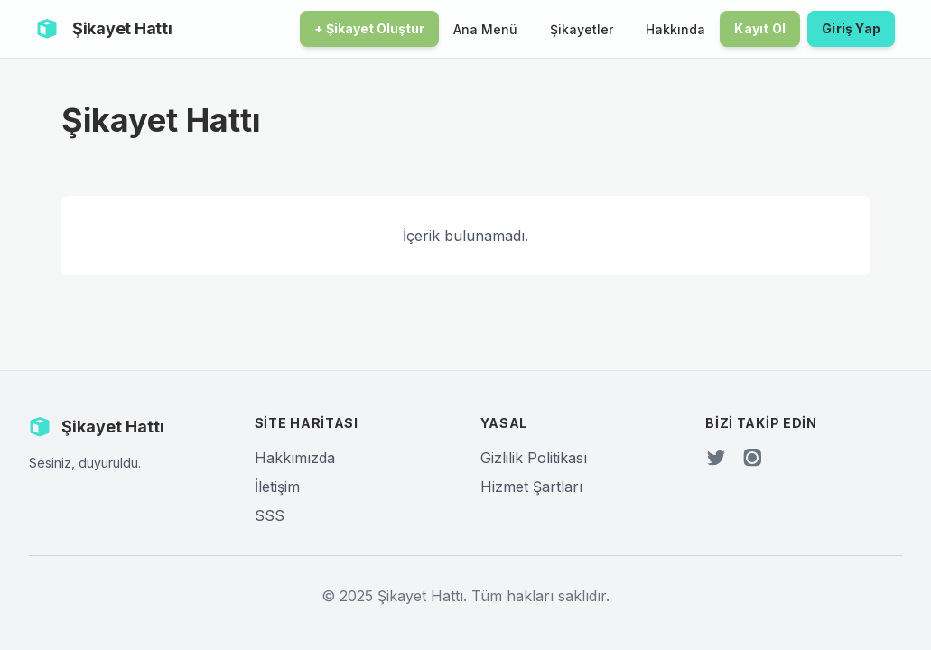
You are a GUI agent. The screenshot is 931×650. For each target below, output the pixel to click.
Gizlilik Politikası (533, 458)
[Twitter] (716, 458)
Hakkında (675, 29)
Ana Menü (485, 29)
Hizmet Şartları (531, 487)
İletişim (277, 487)
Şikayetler (581, 29)
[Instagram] (752, 458)
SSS (269, 515)
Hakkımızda (295, 458)
